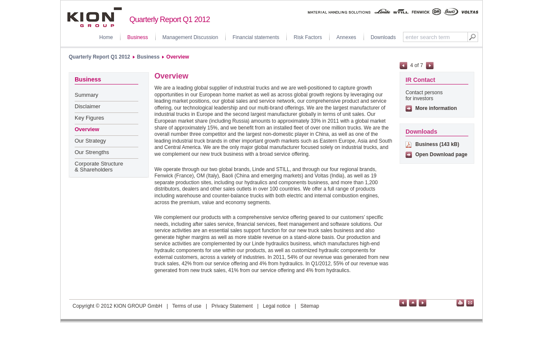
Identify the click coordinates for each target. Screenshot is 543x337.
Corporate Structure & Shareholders (99, 166)
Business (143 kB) (437, 144)
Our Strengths (92, 152)
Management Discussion (190, 37)
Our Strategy (90, 141)
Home (106, 37)
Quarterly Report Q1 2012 (99, 57)
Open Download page (441, 154)
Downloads (383, 37)
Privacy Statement (231, 306)
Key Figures (89, 118)
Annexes (346, 37)
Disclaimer (88, 106)
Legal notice (277, 306)
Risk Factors (308, 37)
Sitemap (309, 306)
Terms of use (187, 306)
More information (436, 108)
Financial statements (255, 37)
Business (137, 37)
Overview (177, 57)
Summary (86, 95)
